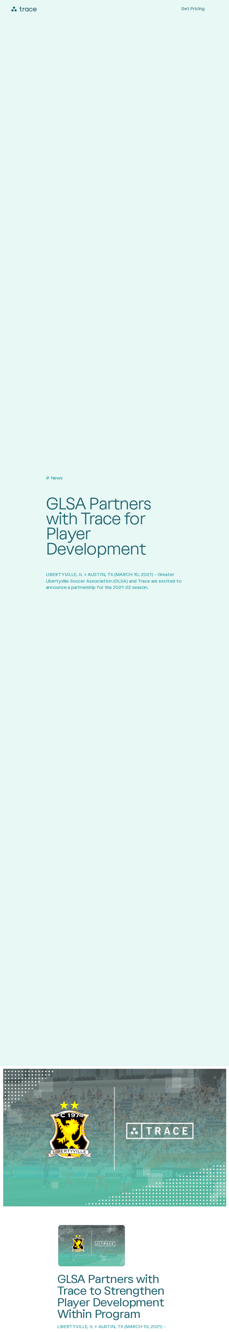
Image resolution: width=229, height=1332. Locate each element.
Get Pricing (193, 8)
